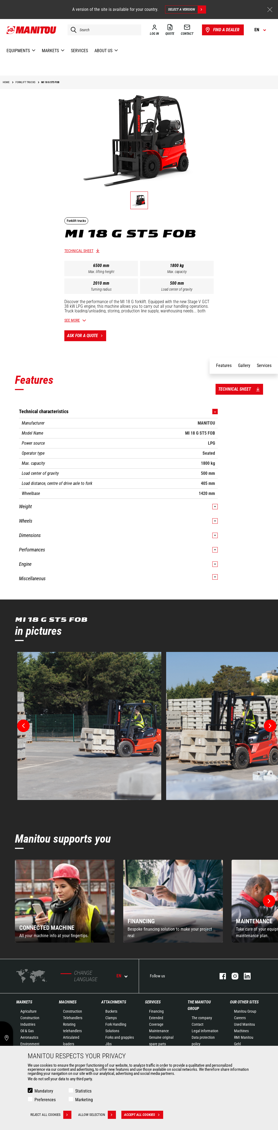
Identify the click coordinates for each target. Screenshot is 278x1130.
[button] (269, 901)
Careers (240, 1018)
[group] (65, 901)
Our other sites (244, 1002)
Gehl (237, 1044)
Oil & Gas (27, 1031)
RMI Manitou (243, 1037)
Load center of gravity (176, 289)
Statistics (83, 1091)
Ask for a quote (86, 335)
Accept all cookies (143, 1115)
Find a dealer (221, 30)
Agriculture (28, 1011)
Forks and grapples (119, 1037)
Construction (29, 1018)
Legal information (205, 1031)
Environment (29, 1044)
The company (202, 1018)
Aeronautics (29, 1037)
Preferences (45, 1099)
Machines (68, 1002)
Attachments (113, 1002)
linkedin (244, 976)
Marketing (84, 1099)
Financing (156, 1011)
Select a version (187, 9)
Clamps (111, 1018)
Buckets (111, 1011)
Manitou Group (245, 1011)
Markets (24, 1002)
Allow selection (97, 1115)
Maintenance (159, 1031)
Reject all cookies (50, 1115)
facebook (220, 976)
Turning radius (101, 289)
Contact (197, 1024)
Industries (27, 1024)
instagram (232, 976)
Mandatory (43, 1091)
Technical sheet (78, 251)
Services (153, 1002)
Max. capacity (177, 272)
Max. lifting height (101, 272)
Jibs (108, 1044)
